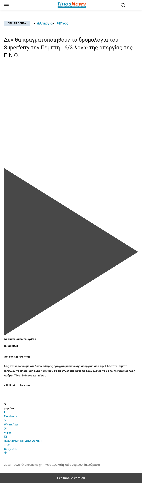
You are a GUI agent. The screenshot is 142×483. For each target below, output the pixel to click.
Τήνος (63, 23)
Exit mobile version (71, 478)
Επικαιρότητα (17, 23)
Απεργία (46, 23)
